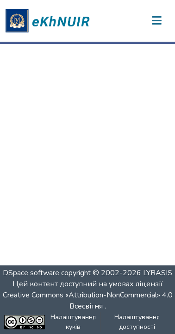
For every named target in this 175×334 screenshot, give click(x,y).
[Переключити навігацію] (156, 21)
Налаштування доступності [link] (137, 322)
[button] (49, 20)
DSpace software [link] (31, 273)
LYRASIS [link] (157, 273)
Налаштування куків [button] (73, 322)
